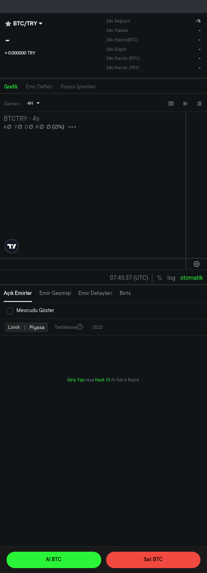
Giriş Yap (75, 380)
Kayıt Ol (102, 380)
